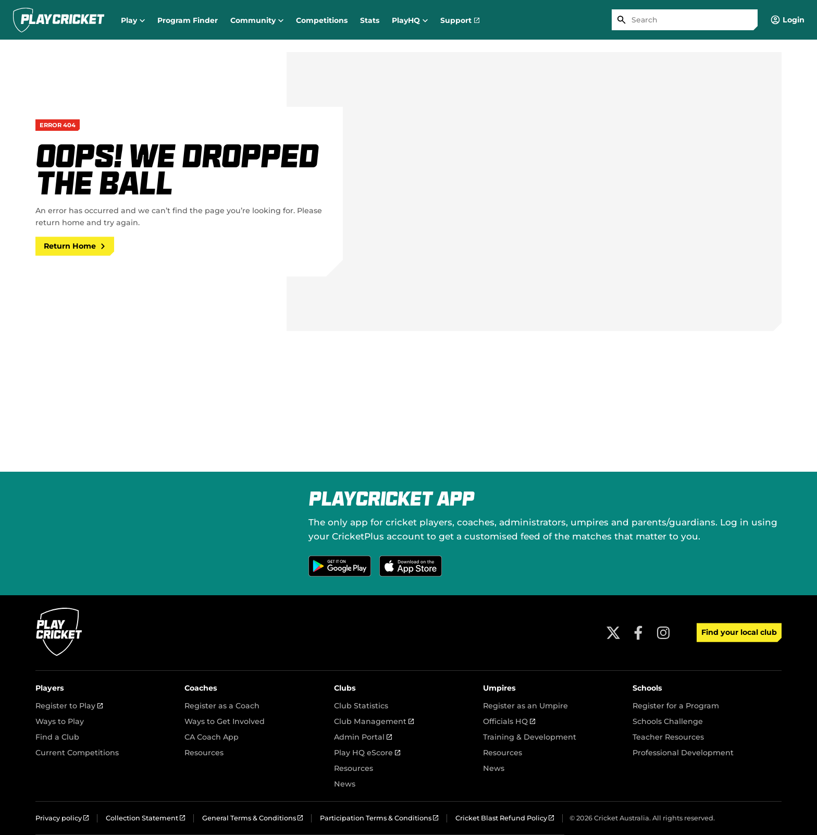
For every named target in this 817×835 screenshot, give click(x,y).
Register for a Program (676, 705)
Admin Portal (363, 737)
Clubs (345, 688)
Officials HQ (509, 721)
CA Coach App (211, 737)
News (344, 784)
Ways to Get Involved (224, 721)
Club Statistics (361, 705)
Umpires (499, 688)
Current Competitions (77, 752)
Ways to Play (59, 721)
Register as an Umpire (525, 705)
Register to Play (69, 705)
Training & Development (529, 737)
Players (49, 688)
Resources (204, 752)
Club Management (374, 721)
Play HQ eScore (367, 752)
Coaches (200, 688)
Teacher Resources (668, 737)
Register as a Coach (221, 705)
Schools (647, 688)
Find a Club (57, 737)
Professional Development (683, 752)
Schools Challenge (668, 721)
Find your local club (739, 632)
